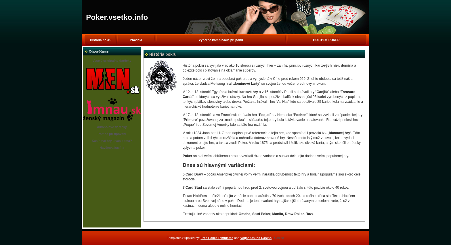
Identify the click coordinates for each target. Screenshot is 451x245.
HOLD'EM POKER (326, 40)
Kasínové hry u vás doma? (112, 140)
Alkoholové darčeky (112, 127)
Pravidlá (136, 40)
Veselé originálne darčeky (112, 60)
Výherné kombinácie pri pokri (221, 40)
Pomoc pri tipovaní (112, 134)
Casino (279, 238)
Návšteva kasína (112, 147)
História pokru (101, 40)
